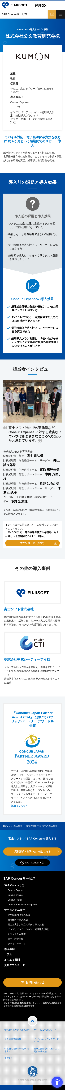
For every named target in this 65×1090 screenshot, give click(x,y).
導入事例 (18, 826)
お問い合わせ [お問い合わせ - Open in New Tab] (51, 14)
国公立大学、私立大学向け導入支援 (26, 924)
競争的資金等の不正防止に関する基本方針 (46, 1050)
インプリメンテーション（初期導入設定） (29, 929)
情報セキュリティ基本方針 (17, 1030)
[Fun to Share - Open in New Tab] (32, 1052)
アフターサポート (17, 944)
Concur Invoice (15, 895)
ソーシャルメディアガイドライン (46, 1040)
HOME (6, 826)
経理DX (40, 5)
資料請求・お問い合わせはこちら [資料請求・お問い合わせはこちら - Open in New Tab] (32, 851)
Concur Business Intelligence (22, 904)
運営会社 (9, 1058)
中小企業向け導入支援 (19, 914)
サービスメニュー (14, 909)
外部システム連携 (17, 934)
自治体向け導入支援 (18, 919)
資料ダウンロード (14, 965)
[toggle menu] (60, 14)
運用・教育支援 (15, 939)
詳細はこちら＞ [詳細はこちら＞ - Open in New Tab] (19, 805)
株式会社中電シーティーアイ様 (27, 659)
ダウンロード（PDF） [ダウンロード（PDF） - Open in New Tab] (33, 543)
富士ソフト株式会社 (19, 609)
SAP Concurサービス (14, 14)
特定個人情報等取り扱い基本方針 (17, 1050)
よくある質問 (12, 959)
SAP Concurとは (35, 862)
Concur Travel (15, 899)
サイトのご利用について (45, 1030)
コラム (8, 954)
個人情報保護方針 (13, 1039)
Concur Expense (16, 890)
